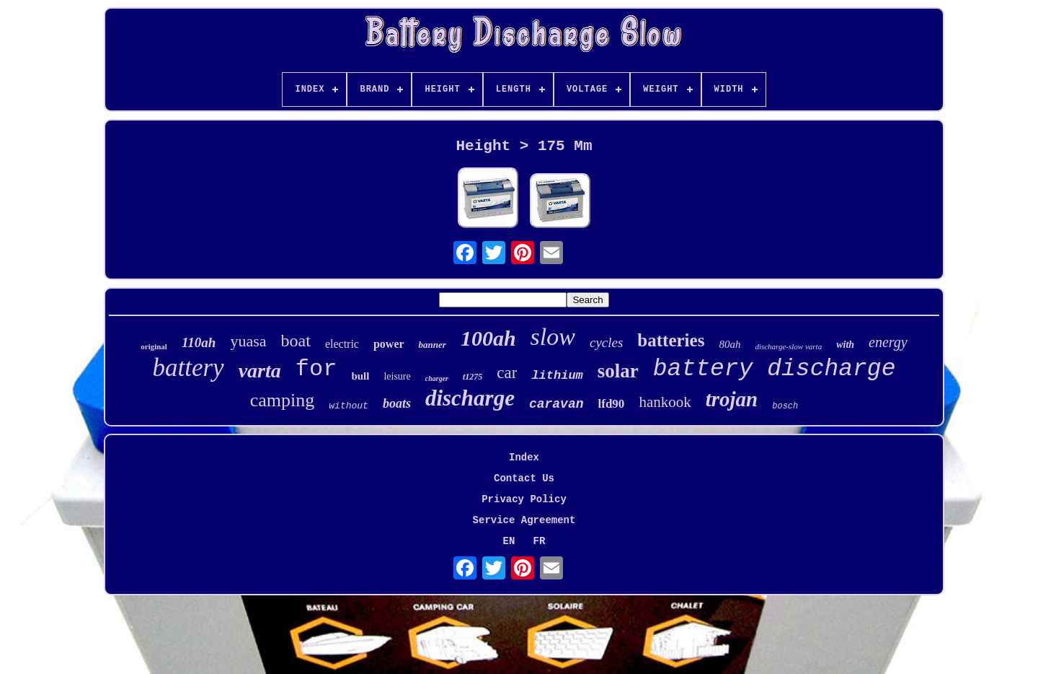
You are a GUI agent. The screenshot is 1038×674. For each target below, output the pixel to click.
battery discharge (774, 369)
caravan (556, 404)
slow (553, 336)
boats (397, 403)
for (316, 369)
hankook (665, 402)
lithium (556, 375)
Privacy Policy (524, 499)
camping (282, 400)
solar (618, 371)
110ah (199, 342)
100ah (488, 338)
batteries (670, 340)
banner (432, 344)
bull (360, 376)
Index (524, 457)
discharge (470, 398)
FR (539, 541)
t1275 (472, 377)
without (348, 406)
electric (342, 344)
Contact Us (524, 478)
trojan (732, 399)
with (845, 344)
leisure (396, 376)
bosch (785, 406)
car (507, 373)
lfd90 (611, 404)
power (388, 344)
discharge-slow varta (788, 346)
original (154, 346)
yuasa (248, 341)
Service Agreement (524, 520)
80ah (729, 344)
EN (509, 541)
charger (436, 378)
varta (260, 370)
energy (888, 342)
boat (296, 340)
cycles (606, 342)
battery (188, 368)
